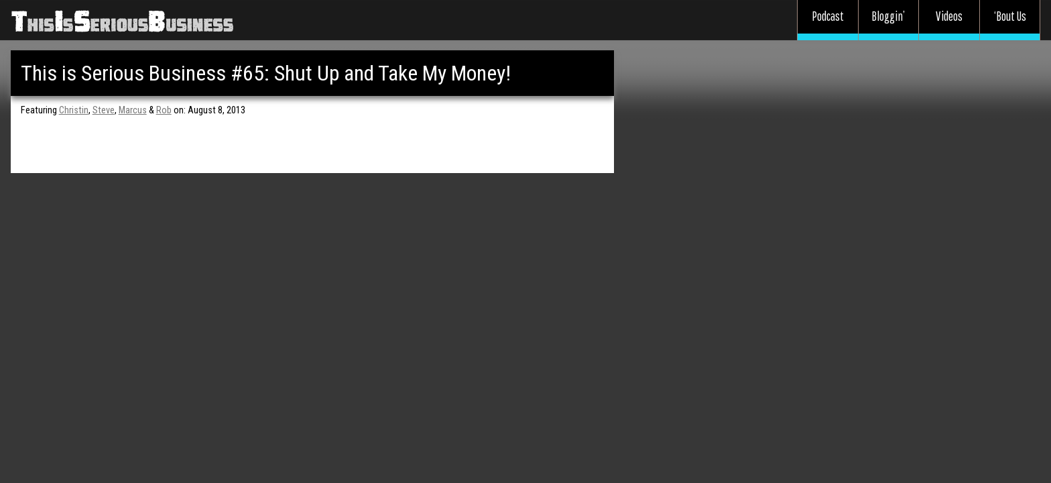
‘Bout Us (1010, 16)
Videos (949, 16)
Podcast (828, 16)
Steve (103, 110)
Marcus (133, 110)
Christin (73, 110)
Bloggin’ (888, 16)
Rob (164, 110)
